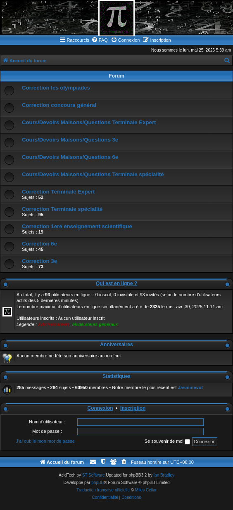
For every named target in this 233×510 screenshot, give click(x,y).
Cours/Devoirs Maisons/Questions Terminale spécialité (93, 174)
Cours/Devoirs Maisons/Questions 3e (70, 140)
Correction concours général (59, 105)
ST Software (93, 475)
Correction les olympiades (56, 88)
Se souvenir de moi (167, 441)
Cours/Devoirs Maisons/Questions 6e (70, 157)
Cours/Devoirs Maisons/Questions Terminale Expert (89, 122)
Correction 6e (39, 244)
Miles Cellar (146, 490)
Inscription (132, 408)
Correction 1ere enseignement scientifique (77, 226)
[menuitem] (99, 40)
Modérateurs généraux (95, 324)
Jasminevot (190, 387)
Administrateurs (53, 324)
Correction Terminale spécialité (62, 209)
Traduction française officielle (103, 490)
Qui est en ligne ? (116, 283)
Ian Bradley (163, 475)
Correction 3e (39, 261)
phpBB (97, 482)
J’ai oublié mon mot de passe (45, 441)
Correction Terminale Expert (58, 192)
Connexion (100, 408)
